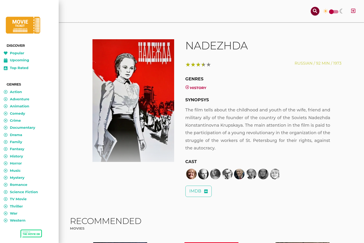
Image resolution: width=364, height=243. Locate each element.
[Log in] (353, 11)
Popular (14, 53)
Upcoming (16, 60)
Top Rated (16, 68)
